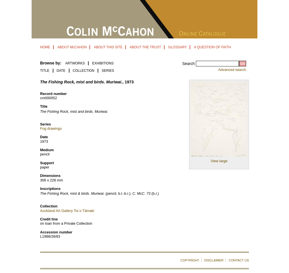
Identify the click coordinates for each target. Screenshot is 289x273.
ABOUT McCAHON (72, 47)
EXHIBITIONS (102, 63)
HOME (45, 47)
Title (44, 71)
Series (108, 71)
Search (189, 63)
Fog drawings (51, 128)
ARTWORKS (75, 63)
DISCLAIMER (214, 260)
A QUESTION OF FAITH (212, 47)
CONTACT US (239, 260)
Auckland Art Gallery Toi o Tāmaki (67, 211)
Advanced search (232, 70)
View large (219, 161)
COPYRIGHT (189, 260)
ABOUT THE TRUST (145, 47)
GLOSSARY (177, 47)
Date (61, 71)
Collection (84, 71)
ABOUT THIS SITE (108, 47)
